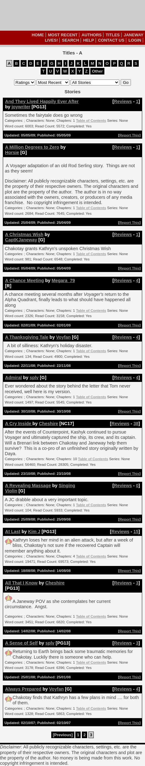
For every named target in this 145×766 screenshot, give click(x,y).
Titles (113, 35)
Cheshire (48, 423)
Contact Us (111, 40)
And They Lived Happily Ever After (41, 101)
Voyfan (63, 337)
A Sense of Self (21, 642)
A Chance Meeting (24, 280)
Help (88, 40)
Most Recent (63, 35)
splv (34, 377)
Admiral (13, 377)
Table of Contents (91, 120)
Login (134, 40)
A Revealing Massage (28, 485)
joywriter (21, 106)
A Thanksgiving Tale (26, 337)
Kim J (34, 531)
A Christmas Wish (24, 234)
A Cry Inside (18, 423)
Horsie (12, 152)
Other (97, 71)
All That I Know (21, 582)
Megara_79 (63, 280)
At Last (12, 531)
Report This (129, 135)
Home (38, 35)
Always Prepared (23, 688)
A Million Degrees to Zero (32, 147)
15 (135, 531)
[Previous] (63, 735)
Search (70, 40)
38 (135, 423)
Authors (92, 35)
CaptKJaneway (21, 239)
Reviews (123, 101)
